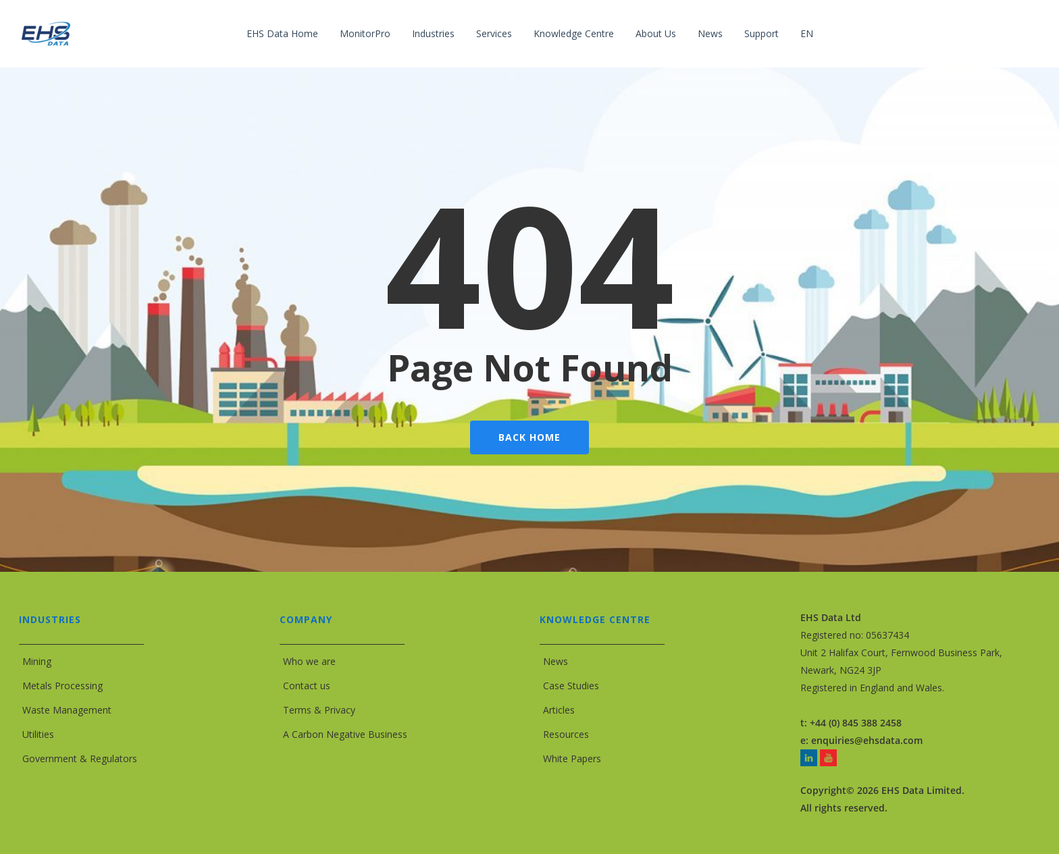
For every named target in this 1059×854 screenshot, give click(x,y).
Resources (566, 734)
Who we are (309, 661)
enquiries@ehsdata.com (867, 740)
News (555, 661)
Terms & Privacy (319, 709)
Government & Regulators (79, 758)
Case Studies (571, 685)
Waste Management (66, 709)
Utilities (38, 734)
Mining (36, 661)
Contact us (306, 685)
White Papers (572, 758)
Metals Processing (62, 685)
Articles (559, 709)
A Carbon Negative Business (345, 734)
